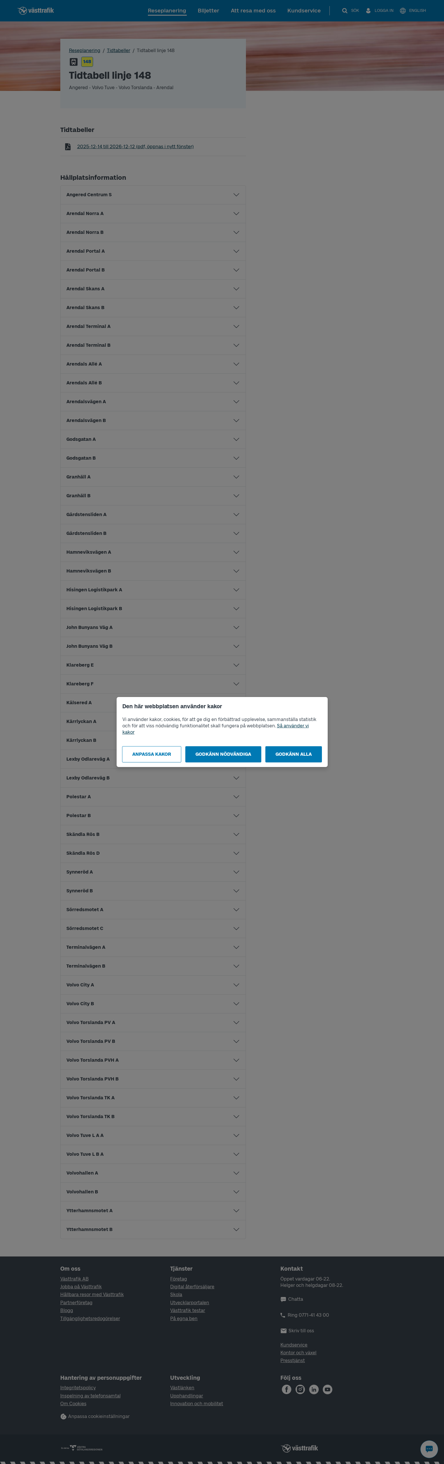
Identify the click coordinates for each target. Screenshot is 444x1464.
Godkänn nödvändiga (223, 754)
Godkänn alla (294, 754)
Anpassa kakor (151, 754)
